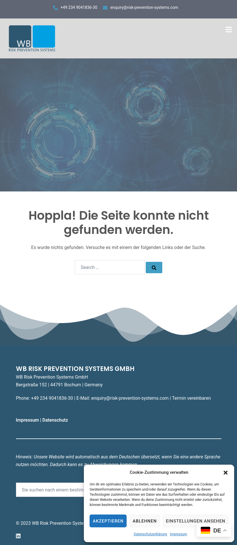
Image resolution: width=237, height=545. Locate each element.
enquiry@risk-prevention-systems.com (144, 7)
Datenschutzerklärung (150, 534)
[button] (225, 472)
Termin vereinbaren (191, 398)
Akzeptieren (108, 521)
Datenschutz (55, 420)
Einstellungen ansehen (195, 521)
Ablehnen (145, 521)
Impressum (178, 534)
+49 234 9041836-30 (78, 7)
